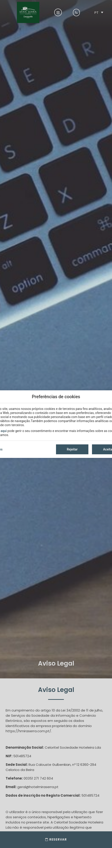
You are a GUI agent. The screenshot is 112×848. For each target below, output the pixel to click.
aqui (4, 431)
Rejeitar (72, 449)
